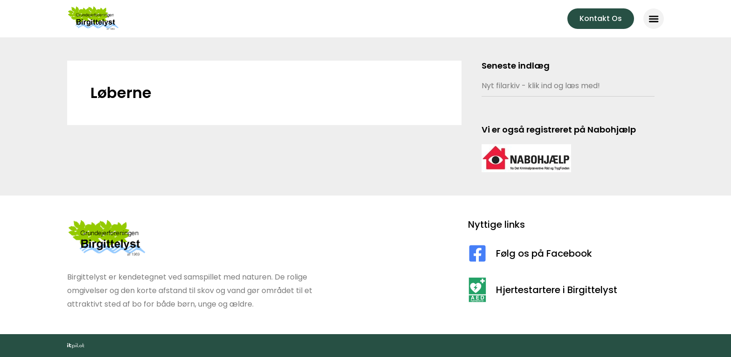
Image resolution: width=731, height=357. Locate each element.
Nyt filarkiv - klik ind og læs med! (541, 85)
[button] (653, 18)
